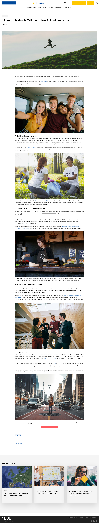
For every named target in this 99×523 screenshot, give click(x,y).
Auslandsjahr (44, 81)
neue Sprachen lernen (50, 358)
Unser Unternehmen (73, 517)
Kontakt (81, 517)
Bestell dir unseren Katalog (91, 517)
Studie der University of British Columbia (44, 200)
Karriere (5, 16)
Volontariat (18, 435)
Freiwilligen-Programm (32, 147)
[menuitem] (67, 3)
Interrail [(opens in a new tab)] (54, 363)
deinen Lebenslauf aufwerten (49, 213)
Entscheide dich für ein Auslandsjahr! (49, 427)
